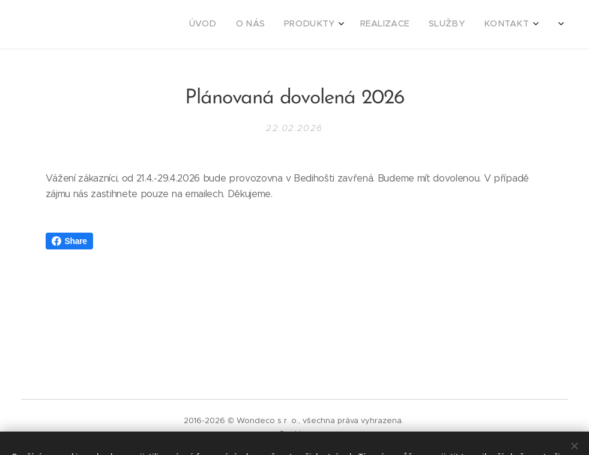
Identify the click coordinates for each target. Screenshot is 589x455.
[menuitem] (424, 25)
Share (69, 241)
